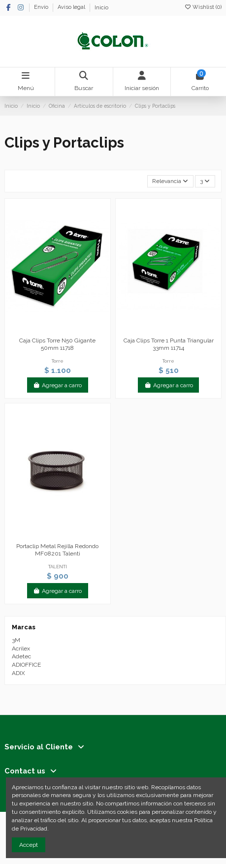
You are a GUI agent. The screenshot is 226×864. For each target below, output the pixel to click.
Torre (58, 361)
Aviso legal (72, 7)
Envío (42, 7)
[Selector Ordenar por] (170, 181)
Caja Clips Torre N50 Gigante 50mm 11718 (57, 344)
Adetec (21, 656)
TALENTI (57, 566)
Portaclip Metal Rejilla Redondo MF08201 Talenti (57, 549)
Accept (28, 844)
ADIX (18, 673)
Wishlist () (203, 7)
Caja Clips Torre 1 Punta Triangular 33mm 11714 (169, 344)
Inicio (101, 7)
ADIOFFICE (26, 664)
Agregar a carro (57, 385)
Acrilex (21, 648)
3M (16, 640)
